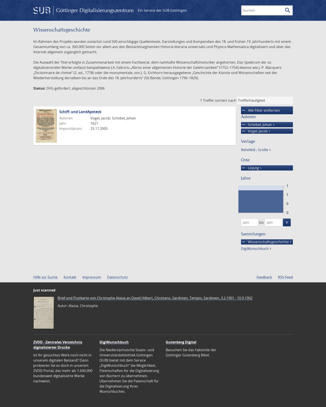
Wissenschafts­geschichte (266, 242)
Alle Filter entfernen (260, 110)
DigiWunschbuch (256, 248)
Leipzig (251, 168)
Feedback (264, 277)
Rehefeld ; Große (256, 149)
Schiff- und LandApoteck (80, 111)
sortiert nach (225, 100)
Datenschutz (117, 277)
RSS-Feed (285, 277)
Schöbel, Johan (258, 124)
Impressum (91, 277)
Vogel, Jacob (255, 131)
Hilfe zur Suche (45, 277)
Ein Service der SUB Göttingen (162, 10)
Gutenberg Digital (181, 342)
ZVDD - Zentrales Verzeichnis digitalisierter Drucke (57, 345)
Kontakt (70, 277)
